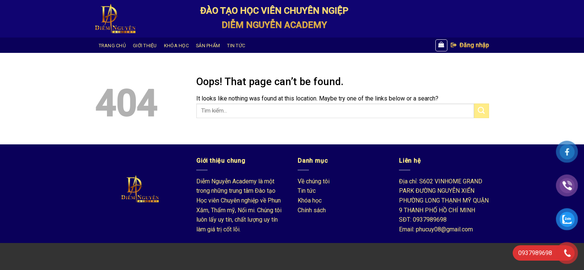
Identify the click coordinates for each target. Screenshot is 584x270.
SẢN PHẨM (208, 45)
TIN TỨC (236, 45)
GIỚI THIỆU (145, 45)
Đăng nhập (469, 45)
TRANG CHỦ (112, 45)
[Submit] (481, 111)
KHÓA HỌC (176, 45)
